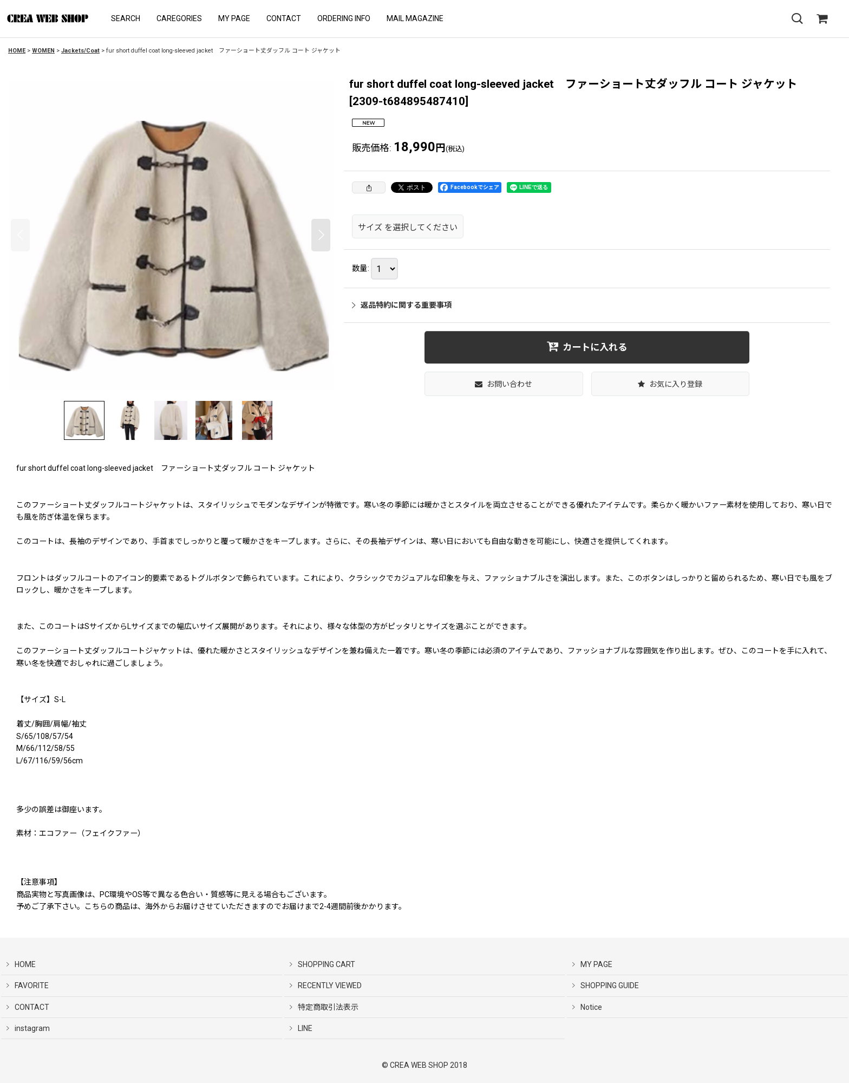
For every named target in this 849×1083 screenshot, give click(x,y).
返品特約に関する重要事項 (402, 305)
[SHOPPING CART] (822, 19)
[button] (125, 18)
